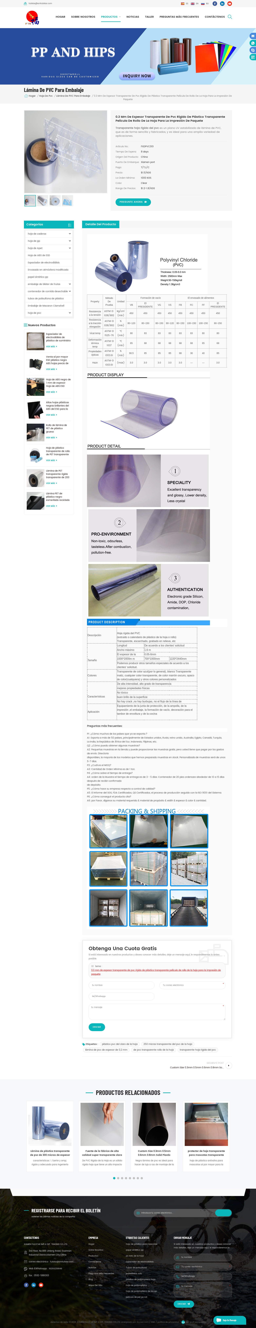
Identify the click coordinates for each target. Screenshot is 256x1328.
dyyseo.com (143, 1322)
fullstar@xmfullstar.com (38, 3)
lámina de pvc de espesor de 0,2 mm (106, 1050)
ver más (51, 346)
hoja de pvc (46, 96)
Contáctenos (215, 17)
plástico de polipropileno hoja (140, 1279)
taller (149, 17)
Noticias (133, 17)
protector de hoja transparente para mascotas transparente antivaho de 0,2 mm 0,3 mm (206, 1153)
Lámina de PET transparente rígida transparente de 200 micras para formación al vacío (57, 474)
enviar (184, 1304)
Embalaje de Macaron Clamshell (46, 306)
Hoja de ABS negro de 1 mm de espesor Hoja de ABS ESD (58, 383)
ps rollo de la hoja (135, 1256)
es (184, 3)
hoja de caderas (37, 234)
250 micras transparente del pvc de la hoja (168, 1044)
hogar (60, 17)
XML (153, 1322)
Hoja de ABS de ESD (39, 255)
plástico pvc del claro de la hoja (120, 1044)
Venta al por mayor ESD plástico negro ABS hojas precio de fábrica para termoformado (57, 360)
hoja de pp (34, 241)
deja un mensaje (224, 1320)
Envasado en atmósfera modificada (48, 270)
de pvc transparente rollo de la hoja (153, 1050)
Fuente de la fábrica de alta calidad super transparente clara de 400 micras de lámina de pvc (102, 1153)
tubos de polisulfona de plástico (46, 298)
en (194, 3)
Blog (91, 1279)
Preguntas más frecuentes (179, 17)
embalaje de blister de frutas (44, 284)
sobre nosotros (83, 17)
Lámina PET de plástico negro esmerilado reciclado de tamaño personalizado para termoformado (58, 497)
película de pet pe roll (136, 1297)
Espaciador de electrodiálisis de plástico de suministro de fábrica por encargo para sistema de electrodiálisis (58, 337)
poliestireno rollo (134, 1273)
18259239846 (55, 1268)
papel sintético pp (38, 277)
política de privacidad (168, 1322)
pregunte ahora (131, 202)
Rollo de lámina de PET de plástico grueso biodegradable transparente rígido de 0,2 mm (57, 428)
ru (205, 3)
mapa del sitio (95, 1285)
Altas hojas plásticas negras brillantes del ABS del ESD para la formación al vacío (57, 406)
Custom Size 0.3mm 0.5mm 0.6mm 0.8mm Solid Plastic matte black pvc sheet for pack (154, 1153)
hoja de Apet (35, 248)
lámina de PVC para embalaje (73, 96)
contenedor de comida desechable (48, 291)
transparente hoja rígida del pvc (198, 1050)
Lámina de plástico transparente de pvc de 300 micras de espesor (50, 1153)
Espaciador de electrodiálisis (43, 262)
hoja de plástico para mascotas (141, 1244)
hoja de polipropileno (136, 1285)
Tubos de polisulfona (136, 1267)
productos (109, 17)
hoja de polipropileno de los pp (141, 1291)
